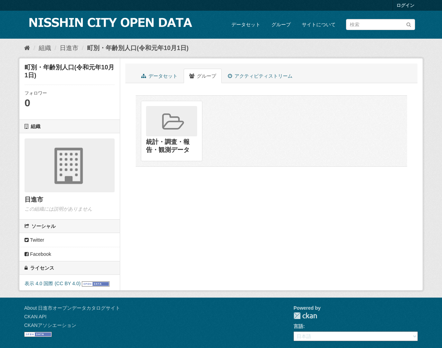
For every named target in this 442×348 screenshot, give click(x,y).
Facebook (38, 254)
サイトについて (319, 24)
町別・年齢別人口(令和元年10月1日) (138, 48)
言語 (298, 326)
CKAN (305, 315)
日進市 (69, 48)
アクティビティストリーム (260, 76)
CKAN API (35, 316)
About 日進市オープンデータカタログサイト (72, 308)
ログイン (405, 5)
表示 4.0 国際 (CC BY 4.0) (52, 283)
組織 (45, 48)
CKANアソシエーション (50, 325)
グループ (281, 24)
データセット (245, 24)
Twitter (34, 240)
